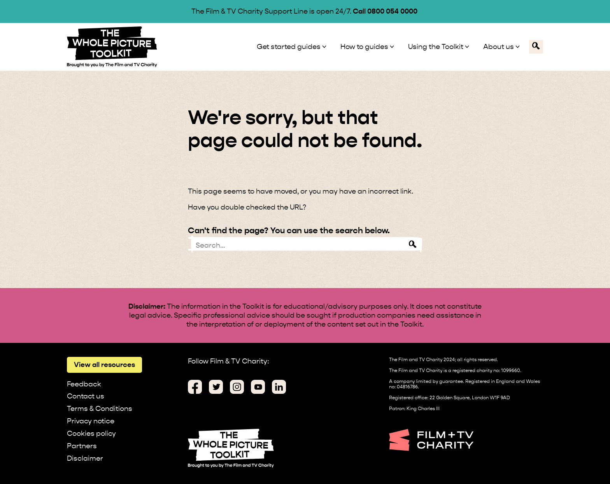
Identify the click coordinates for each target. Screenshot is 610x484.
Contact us (85, 395)
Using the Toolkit (435, 46)
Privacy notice (90, 420)
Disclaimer (85, 458)
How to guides (364, 46)
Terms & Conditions (99, 408)
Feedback (84, 383)
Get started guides (289, 46)
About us (498, 46)
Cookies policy (91, 433)
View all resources (104, 364)
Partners (82, 445)
